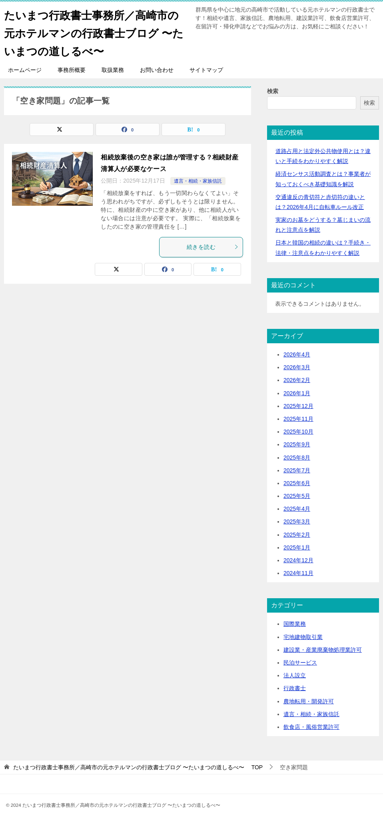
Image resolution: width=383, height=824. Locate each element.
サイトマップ (206, 70)
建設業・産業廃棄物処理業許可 (322, 650)
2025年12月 (298, 406)
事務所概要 (72, 70)
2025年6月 (296, 483)
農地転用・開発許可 (308, 701)
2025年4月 (296, 509)
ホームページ (25, 70)
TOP (138, 767)
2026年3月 (296, 367)
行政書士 (294, 688)
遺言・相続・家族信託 (198, 181)
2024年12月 (298, 560)
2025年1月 (296, 547)
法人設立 (294, 675)
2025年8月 (296, 457)
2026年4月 (296, 354)
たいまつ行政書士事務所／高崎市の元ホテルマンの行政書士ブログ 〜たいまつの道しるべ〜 (95, 32)
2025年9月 (296, 444)
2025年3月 (296, 521)
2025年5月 (296, 496)
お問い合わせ (157, 70)
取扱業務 (113, 70)
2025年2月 (296, 534)
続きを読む (213, 247)
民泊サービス (300, 662)
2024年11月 (298, 573)
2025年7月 (296, 470)
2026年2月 (296, 380)
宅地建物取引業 (303, 637)
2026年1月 (296, 393)
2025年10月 (298, 431)
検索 (272, 91)
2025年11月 (298, 419)
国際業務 (294, 624)
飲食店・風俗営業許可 (311, 727)
